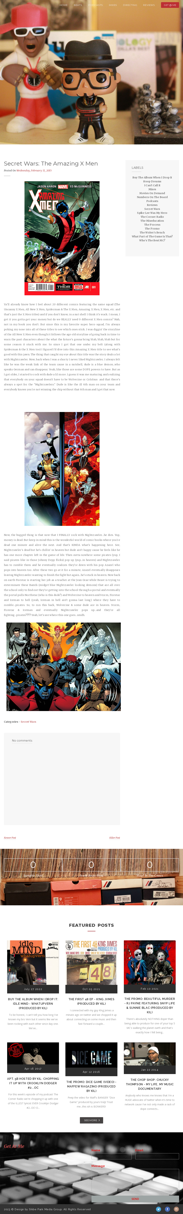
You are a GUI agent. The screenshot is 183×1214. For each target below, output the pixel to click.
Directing (130, 5)
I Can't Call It (152, 185)
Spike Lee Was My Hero (152, 212)
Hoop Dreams (152, 181)
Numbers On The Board (152, 197)
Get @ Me (170, 5)
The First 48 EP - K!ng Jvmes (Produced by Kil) (91, 1001)
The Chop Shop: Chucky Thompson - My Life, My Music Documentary (150, 1084)
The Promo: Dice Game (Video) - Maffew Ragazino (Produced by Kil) (91, 1086)
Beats (78, 5)
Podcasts (95, 5)
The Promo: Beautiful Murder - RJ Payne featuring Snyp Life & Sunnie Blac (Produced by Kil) (149, 1005)
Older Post (114, 837)
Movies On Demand (152, 193)
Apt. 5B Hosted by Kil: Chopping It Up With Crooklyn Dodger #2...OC (33, 1083)
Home (64, 5)
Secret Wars (28, 721)
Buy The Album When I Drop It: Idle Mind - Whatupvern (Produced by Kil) (33, 1004)
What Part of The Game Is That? (152, 236)
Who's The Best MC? (152, 240)
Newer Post (10, 837)
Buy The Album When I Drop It (152, 177)
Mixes (113, 5)
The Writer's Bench (152, 232)
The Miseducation (152, 220)
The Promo (152, 228)
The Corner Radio (152, 216)
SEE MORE (90, 1120)
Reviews (149, 5)
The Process (152, 224)
